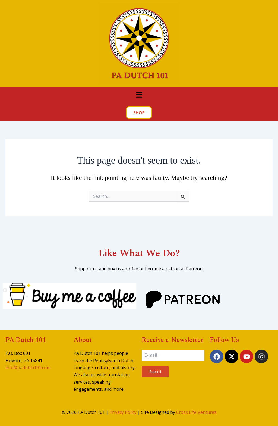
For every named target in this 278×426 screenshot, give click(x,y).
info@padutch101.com (27, 368)
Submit (155, 371)
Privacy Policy (123, 412)
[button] (139, 95)
